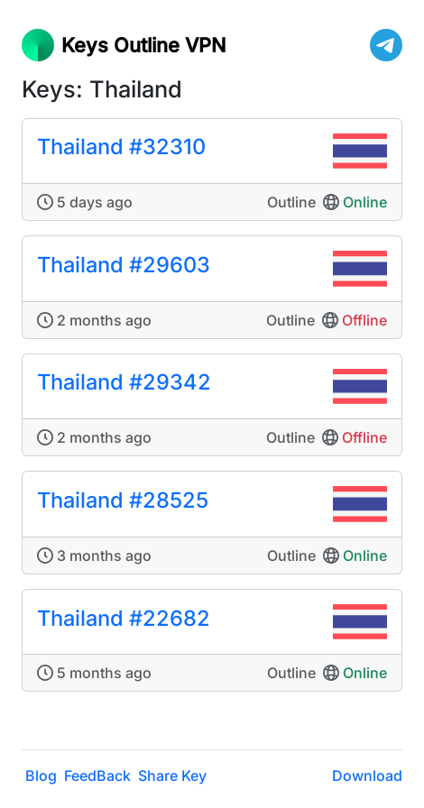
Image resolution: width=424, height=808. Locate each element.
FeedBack (97, 776)
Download (367, 776)
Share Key (172, 776)
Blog (41, 776)
